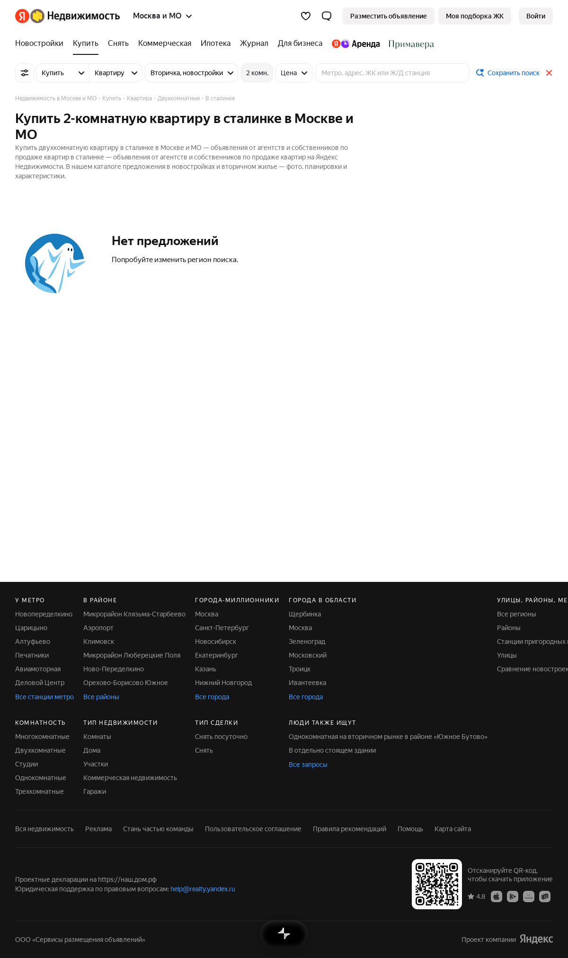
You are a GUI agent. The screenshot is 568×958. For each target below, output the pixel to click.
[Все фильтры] (24, 72)
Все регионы (516, 614)
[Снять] (118, 43)
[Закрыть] (549, 73)
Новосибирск (215, 641)
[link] (536, 16)
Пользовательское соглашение (253, 829)
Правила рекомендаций (349, 829)
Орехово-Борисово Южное (125, 682)
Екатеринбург (216, 655)
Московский (308, 655)
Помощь (410, 829)
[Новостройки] (41, 43)
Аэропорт (98, 628)
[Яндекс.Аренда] (355, 43)
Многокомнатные (42, 736)
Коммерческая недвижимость (130, 778)
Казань (205, 669)
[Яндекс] (22, 16)
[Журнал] (254, 43)
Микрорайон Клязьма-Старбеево (134, 614)
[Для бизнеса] (300, 43)
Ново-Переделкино (113, 669)
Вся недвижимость (44, 829)
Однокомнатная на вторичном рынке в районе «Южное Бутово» (388, 736)
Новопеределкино (43, 614)
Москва (206, 614)
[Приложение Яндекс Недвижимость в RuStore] (544, 896)
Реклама (98, 829)
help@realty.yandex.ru (202, 889)
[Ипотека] (215, 43)
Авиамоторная (38, 669)
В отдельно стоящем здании (332, 750)
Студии (26, 764)
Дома (91, 750)
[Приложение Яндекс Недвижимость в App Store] (496, 896)
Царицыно (31, 628)
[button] (326, 16)
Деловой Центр (39, 682)
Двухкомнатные (40, 750)
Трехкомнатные (39, 791)
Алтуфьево (32, 641)
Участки (95, 764)
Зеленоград (307, 641)
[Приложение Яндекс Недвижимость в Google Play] (512, 896)
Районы (509, 628)
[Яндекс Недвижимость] (75, 16)
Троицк (300, 669)
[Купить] (85, 43)
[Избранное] (305, 16)
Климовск (98, 641)
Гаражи (94, 791)
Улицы (507, 655)
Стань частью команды (158, 829)
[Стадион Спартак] (409, 43)
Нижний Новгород (223, 682)
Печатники (32, 655)
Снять (204, 750)
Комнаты (97, 736)
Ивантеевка (307, 682)
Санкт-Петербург (222, 628)
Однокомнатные (40, 778)
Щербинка (305, 614)
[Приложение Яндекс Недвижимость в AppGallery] (528, 896)
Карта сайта (453, 829)
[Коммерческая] (164, 43)
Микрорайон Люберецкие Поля (131, 655)
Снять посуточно (221, 736)
